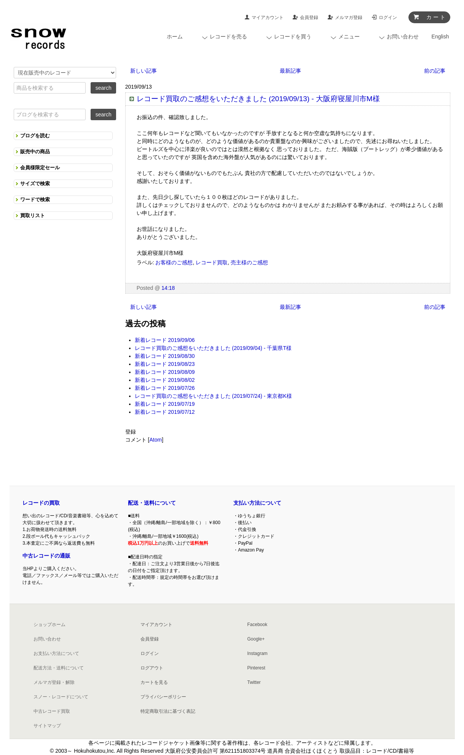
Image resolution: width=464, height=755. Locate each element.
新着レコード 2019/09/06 (165, 340)
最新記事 (290, 71)
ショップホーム (49, 624)
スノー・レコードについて (60, 696)
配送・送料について (152, 503)
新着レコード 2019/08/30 (165, 356)
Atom (155, 440)
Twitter (254, 682)
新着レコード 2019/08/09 (165, 372)
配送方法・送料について (58, 668)
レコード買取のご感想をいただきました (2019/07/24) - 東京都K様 (213, 396)
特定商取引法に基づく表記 (167, 711)
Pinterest (256, 668)
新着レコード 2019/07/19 (165, 404)
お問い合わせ (47, 639)
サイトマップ (47, 725)
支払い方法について (257, 503)
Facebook (257, 624)
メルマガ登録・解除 (54, 682)
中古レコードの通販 (46, 556)
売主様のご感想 (249, 262)
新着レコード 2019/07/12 (165, 412)
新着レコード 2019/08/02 (165, 380)
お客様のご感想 (174, 262)
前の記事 (434, 71)
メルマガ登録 (348, 17)
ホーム (175, 36)
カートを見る (154, 682)
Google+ (256, 639)
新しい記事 (143, 71)
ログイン (388, 17)
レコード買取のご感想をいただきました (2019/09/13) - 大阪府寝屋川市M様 (258, 99)
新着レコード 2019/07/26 (165, 388)
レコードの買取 (41, 503)
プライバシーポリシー (163, 696)
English (440, 36)
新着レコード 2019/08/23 (165, 364)
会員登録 (309, 17)
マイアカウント (268, 17)
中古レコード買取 (51, 711)
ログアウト (151, 668)
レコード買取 (212, 262)
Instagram (257, 653)
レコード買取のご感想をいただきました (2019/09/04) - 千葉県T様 (213, 348)
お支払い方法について (56, 653)
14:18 (168, 288)
